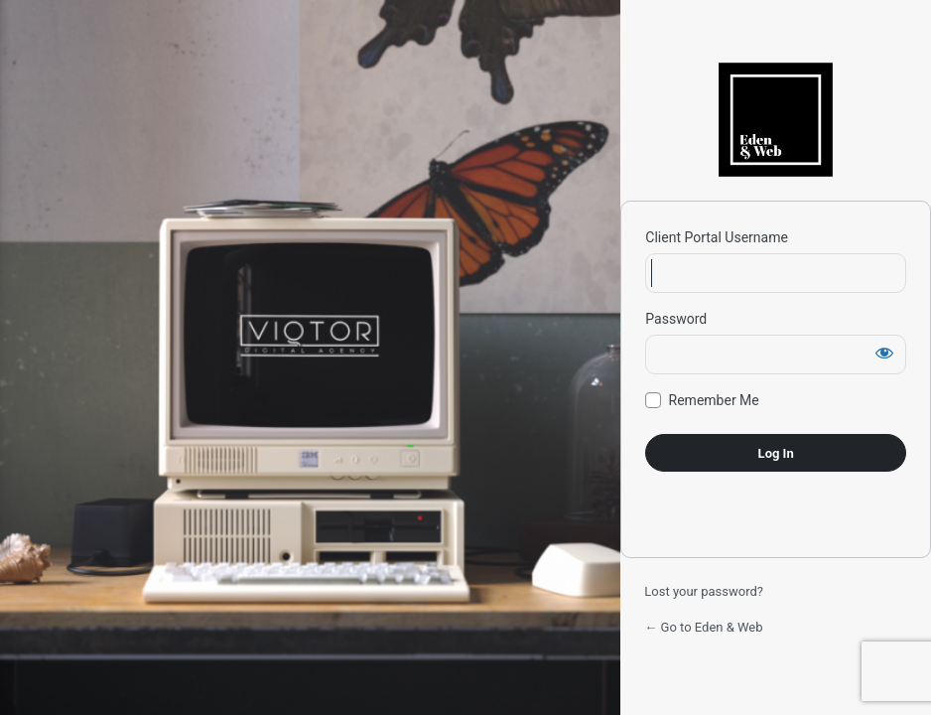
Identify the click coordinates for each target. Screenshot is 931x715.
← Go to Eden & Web (703, 627)
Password (676, 319)
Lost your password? (703, 591)
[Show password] (884, 352)
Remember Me (714, 400)
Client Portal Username (716, 237)
